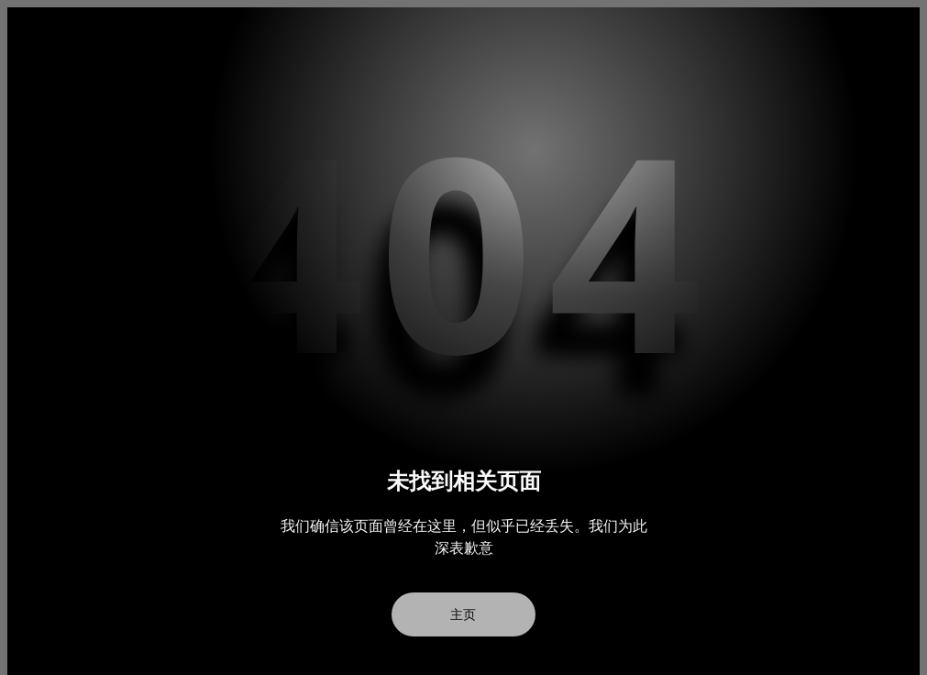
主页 (464, 614)
